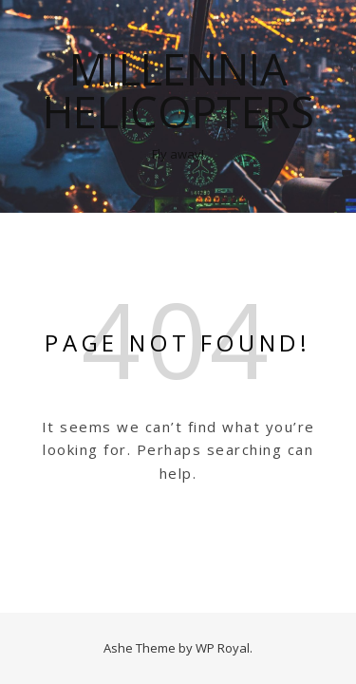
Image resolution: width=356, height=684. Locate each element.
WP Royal (223, 647)
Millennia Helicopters (178, 90)
